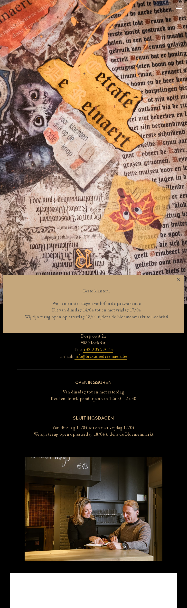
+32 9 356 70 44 (98, 349)
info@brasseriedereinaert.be (101, 356)
